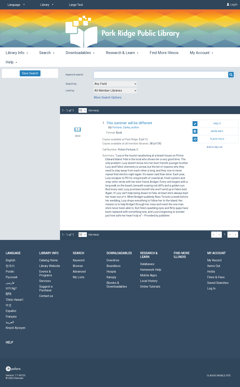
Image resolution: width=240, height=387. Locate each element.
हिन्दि (8, 294)
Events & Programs (45, 273)
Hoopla (111, 271)
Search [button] (46, 61)
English (10, 260)
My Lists (78, 277)
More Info (208, 131)
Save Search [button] (30, 73)
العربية (10, 322)
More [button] (197, 62)
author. (126, 127)
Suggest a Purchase (45, 288)
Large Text (76, 5)
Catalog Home (48, 260)
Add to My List (214, 147)
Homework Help (150, 269)
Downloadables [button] (80, 61)
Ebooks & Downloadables (116, 284)
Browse (78, 266)
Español (11, 311)
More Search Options (108, 97)
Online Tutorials (150, 286)
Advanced (79, 271)
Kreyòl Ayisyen (15, 328)
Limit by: (70, 90)
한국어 (10, 266)
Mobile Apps (148, 275)
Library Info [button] (17, 61)
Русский (11, 277)
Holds (211, 271)
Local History (149, 281)
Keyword (78, 260)
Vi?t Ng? (11, 288)
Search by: (71, 83)
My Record (214, 260)
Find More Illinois (164, 61)
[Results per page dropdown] (83, 110)
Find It (207, 123)
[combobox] (115, 83)
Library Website (49, 266)
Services (45, 281)
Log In (233, 4)
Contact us (46, 296)
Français (11, 316)
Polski (10, 271)
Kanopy (111, 277)
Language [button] (13, 253)
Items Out (213, 266)
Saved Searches (218, 283)
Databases (147, 264)
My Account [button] (216, 253)
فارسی (10, 283)
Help (9, 342)
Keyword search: (75, 74)
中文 (9, 305)
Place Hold (208, 139)
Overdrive (112, 260)
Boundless (113, 266)
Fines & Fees (216, 277)
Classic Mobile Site (219, 375)
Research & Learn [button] (122, 61)
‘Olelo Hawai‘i (14, 299)
